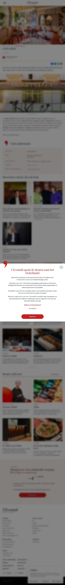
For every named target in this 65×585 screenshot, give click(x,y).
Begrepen (32, 316)
